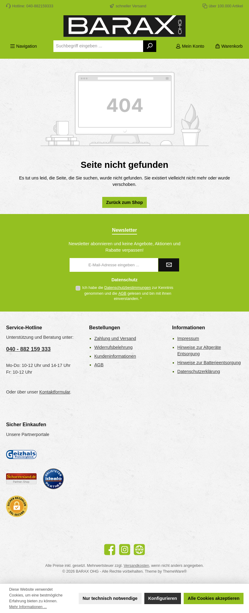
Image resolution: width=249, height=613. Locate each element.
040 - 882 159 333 (28, 349)
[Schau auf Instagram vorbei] (125, 549)
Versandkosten (136, 565)
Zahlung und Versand (115, 338)
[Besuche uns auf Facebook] (110, 549)
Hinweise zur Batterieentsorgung (209, 362)
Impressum (188, 338)
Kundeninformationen (115, 356)
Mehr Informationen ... (28, 607)
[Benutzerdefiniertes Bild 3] (53, 478)
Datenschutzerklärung (198, 371)
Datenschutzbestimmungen (127, 288)
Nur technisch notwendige (110, 598)
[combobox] (98, 46)
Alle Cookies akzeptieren (214, 598)
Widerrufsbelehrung (113, 347)
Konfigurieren (162, 598)
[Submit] (168, 265)
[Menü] (23, 46)
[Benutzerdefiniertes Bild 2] (21, 479)
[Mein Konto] (190, 46)
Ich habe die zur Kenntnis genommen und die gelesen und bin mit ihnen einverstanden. (127, 293)
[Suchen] (150, 46)
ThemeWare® (175, 571)
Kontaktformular (54, 392)
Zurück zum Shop (124, 202)
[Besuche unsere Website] (139, 549)
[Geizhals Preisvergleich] (21, 454)
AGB (122, 293)
